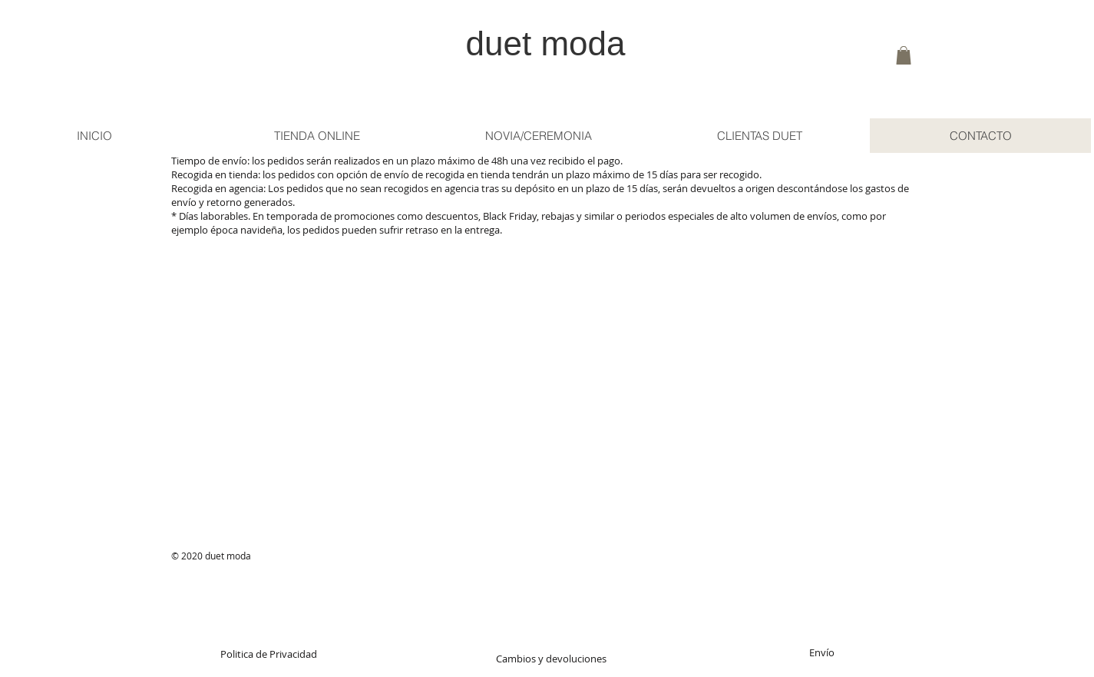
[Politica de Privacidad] (269, 654)
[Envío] (822, 652)
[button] (903, 55)
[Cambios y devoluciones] (551, 658)
